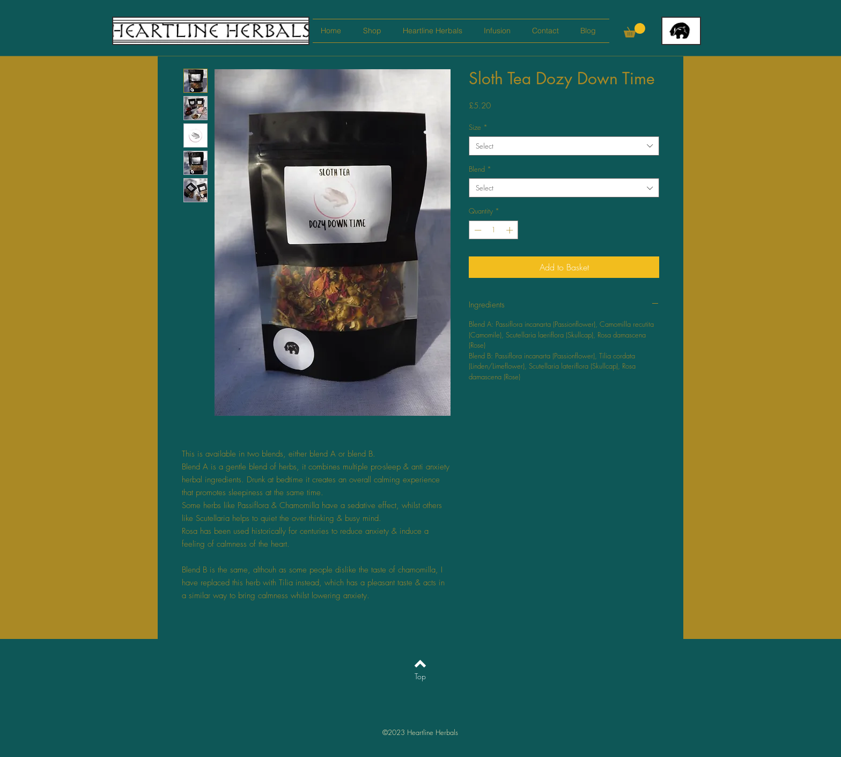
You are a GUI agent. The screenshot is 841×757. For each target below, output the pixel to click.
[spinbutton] (493, 230)
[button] (634, 30)
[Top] (420, 676)
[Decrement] (476, 230)
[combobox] (564, 146)
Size (478, 127)
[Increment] (510, 230)
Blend (480, 169)
